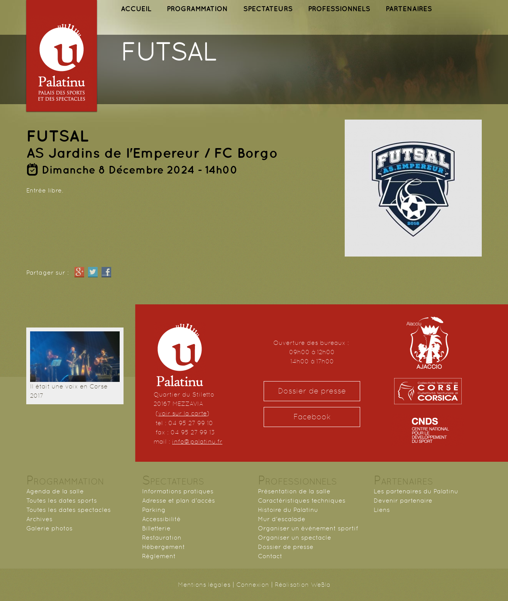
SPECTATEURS (268, 9)
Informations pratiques (177, 491)
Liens (382, 509)
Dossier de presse (312, 391)
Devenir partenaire (403, 500)
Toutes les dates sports (61, 500)
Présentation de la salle (294, 491)
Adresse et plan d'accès (178, 500)
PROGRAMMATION (197, 9)
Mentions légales (204, 584)
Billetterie (156, 528)
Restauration (161, 537)
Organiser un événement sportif (308, 528)
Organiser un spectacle (294, 537)
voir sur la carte (182, 413)
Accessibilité (161, 519)
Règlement (159, 556)
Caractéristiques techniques (301, 500)
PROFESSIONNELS (339, 9)
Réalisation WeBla (302, 584)
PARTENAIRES (409, 9)
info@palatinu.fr (197, 441)
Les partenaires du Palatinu (416, 491)
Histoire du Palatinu (288, 509)
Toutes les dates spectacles (68, 509)
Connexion (252, 584)
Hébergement (163, 546)
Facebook (312, 416)
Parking (154, 509)
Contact (270, 556)
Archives (39, 519)
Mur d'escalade (281, 519)
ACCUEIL (136, 9)
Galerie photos (49, 528)
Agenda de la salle (55, 491)
